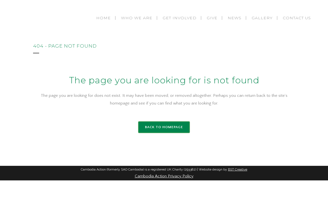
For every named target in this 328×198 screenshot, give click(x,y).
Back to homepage (164, 127)
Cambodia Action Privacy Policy (164, 176)
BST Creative (237, 169)
